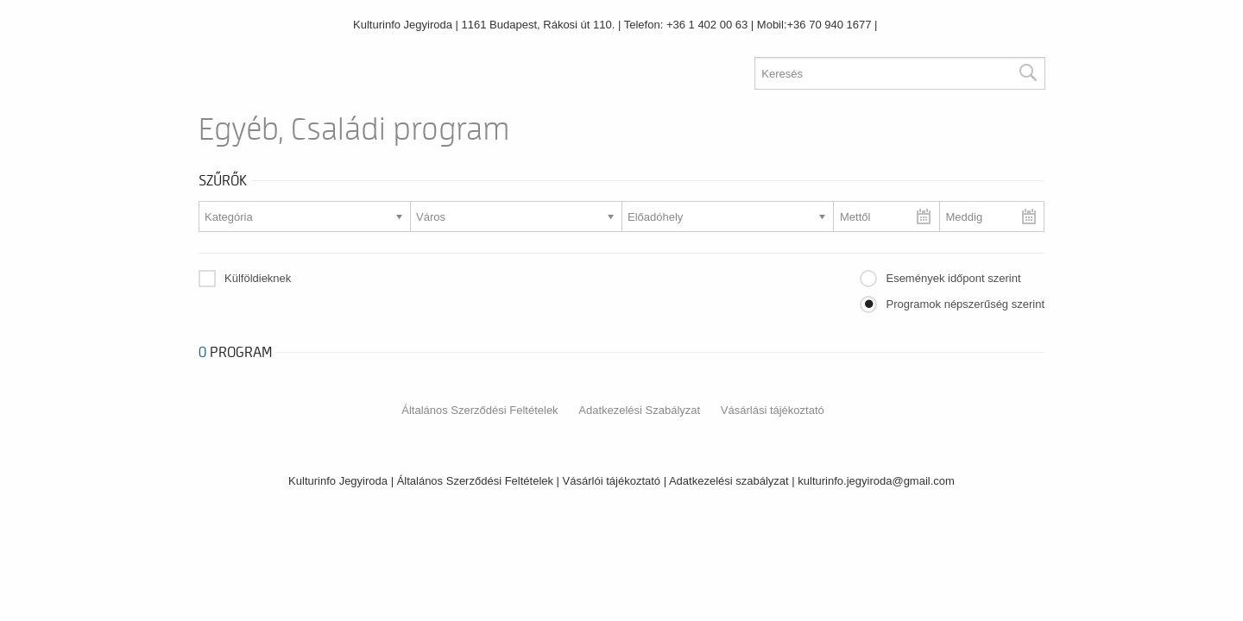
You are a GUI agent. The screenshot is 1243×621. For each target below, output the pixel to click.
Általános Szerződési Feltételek (479, 410)
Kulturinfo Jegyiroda (402, 24)
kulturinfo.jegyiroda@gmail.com (876, 480)
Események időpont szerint (953, 278)
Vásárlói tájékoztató (611, 480)
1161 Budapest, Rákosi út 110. (538, 24)
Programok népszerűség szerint (965, 304)
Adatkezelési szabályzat (729, 480)
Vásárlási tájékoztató (772, 410)
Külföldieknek (257, 278)
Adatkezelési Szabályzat (639, 410)
